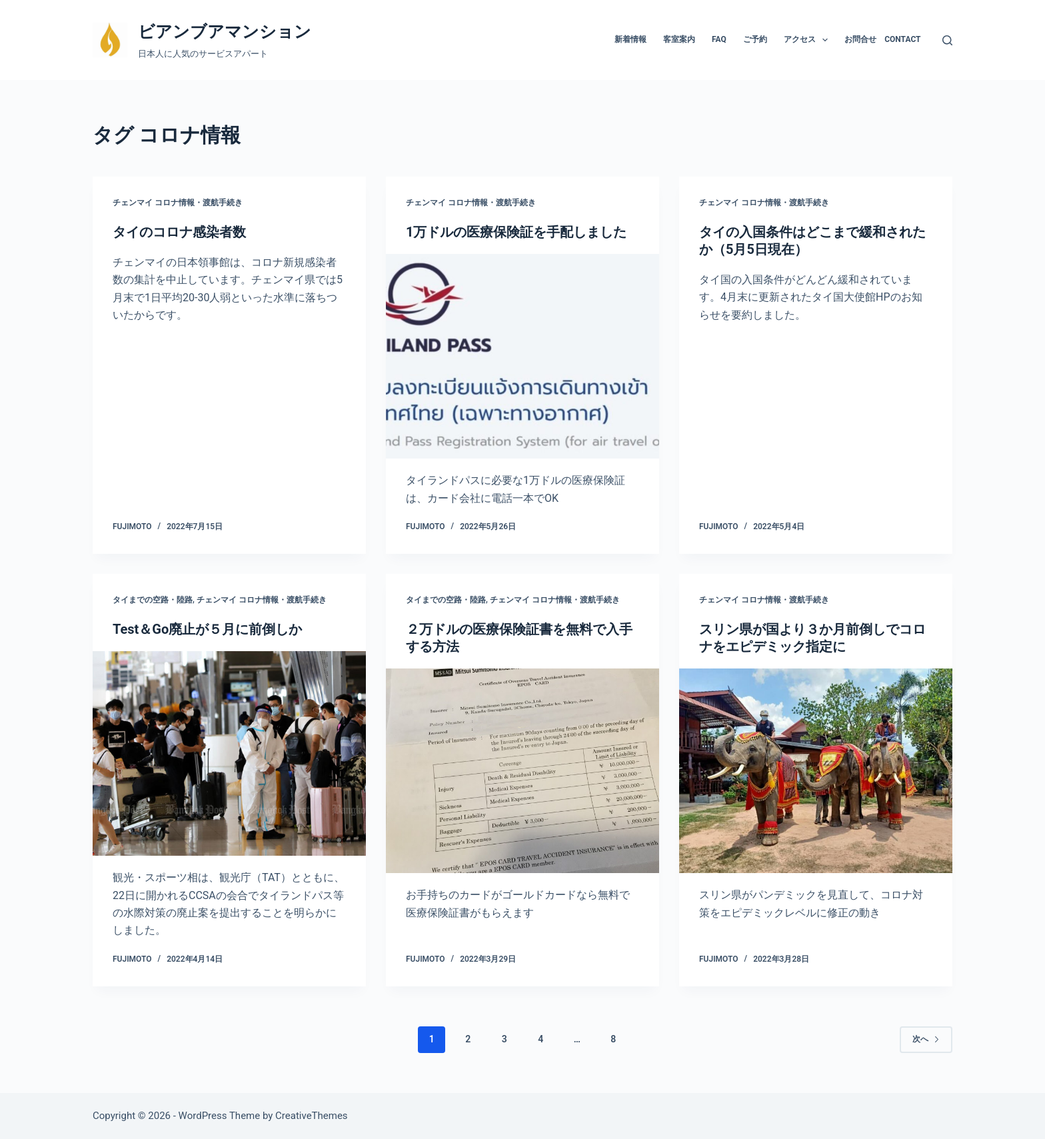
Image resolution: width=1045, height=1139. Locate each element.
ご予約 (755, 39)
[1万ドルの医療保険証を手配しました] (522, 356)
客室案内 (679, 39)
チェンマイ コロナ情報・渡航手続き (178, 202)
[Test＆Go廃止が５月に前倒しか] (229, 753)
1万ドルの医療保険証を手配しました (516, 232)
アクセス (808, 40)
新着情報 (630, 39)
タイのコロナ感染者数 (179, 232)
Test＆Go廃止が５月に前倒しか (207, 629)
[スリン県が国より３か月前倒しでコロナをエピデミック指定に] (815, 771)
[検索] (947, 40)
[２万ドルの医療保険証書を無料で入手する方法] (522, 771)
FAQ (719, 39)
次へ (926, 1039)
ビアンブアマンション (224, 31)
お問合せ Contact (882, 39)
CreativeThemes (311, 1116)
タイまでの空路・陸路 (153, 599)
